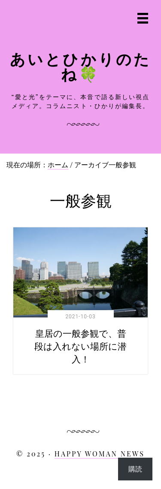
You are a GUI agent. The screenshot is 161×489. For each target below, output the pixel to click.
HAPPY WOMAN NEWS (100, 453)
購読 (135, 468)
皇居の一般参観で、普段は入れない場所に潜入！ (80, 346)
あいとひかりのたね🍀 (81, 66)
